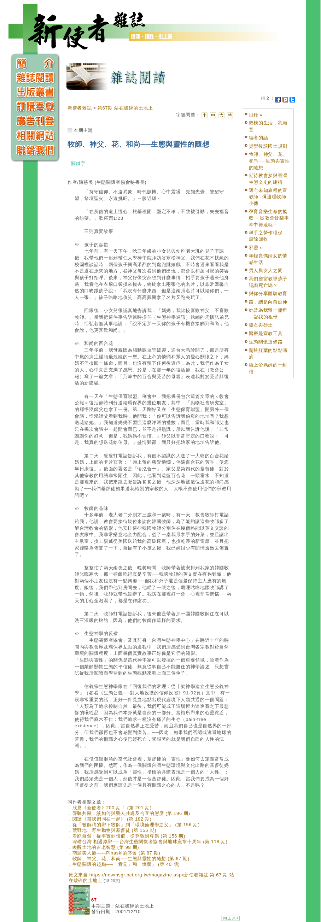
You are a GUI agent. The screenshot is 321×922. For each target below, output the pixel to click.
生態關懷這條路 (266, 342)
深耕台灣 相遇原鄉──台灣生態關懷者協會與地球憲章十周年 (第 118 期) (150, 841)
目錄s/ (256, 114)
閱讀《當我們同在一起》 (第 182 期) (112, 819)
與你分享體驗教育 (268, 293)
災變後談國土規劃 (268, 146)
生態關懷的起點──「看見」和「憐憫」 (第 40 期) (126, 864)
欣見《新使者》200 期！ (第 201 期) (112, 807)
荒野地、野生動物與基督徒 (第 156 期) (114, 830)
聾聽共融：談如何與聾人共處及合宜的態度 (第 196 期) (131, 813)
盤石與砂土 (261, 325)
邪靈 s (256, 247)
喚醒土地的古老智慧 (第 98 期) (105, 847)
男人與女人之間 (266, 270)
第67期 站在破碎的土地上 (125, 108)
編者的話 (258, 137)
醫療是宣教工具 (266, 333)
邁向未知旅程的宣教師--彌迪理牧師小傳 (268, 197)
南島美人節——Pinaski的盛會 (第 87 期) (116, 853)
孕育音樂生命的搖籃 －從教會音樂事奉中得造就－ (269, 218)
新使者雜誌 (80, 108)
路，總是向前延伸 (268, 302)
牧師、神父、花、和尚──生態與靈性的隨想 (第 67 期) (130, 858)
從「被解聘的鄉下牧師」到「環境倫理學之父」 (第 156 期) (136, 824)
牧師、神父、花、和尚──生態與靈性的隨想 (269, 161)
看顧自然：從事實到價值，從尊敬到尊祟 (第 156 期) (128, 836)
